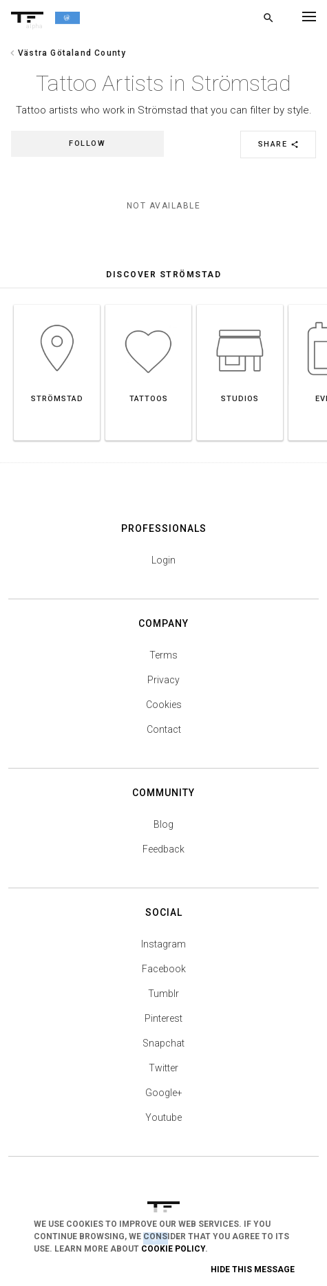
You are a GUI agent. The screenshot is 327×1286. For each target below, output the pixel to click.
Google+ (163, 1092)
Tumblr (163, 993)
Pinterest (163, 1018)
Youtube (163, 1117)
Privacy (163, 679)
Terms (163, 655)
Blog (163, 824)
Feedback (163, 849)
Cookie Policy (173, 1249)
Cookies (164, 704)
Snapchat (163, 1043)
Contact (164, 729)
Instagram (163, 944)
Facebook (164, 968)
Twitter (163, 1067)
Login (163, 560)
